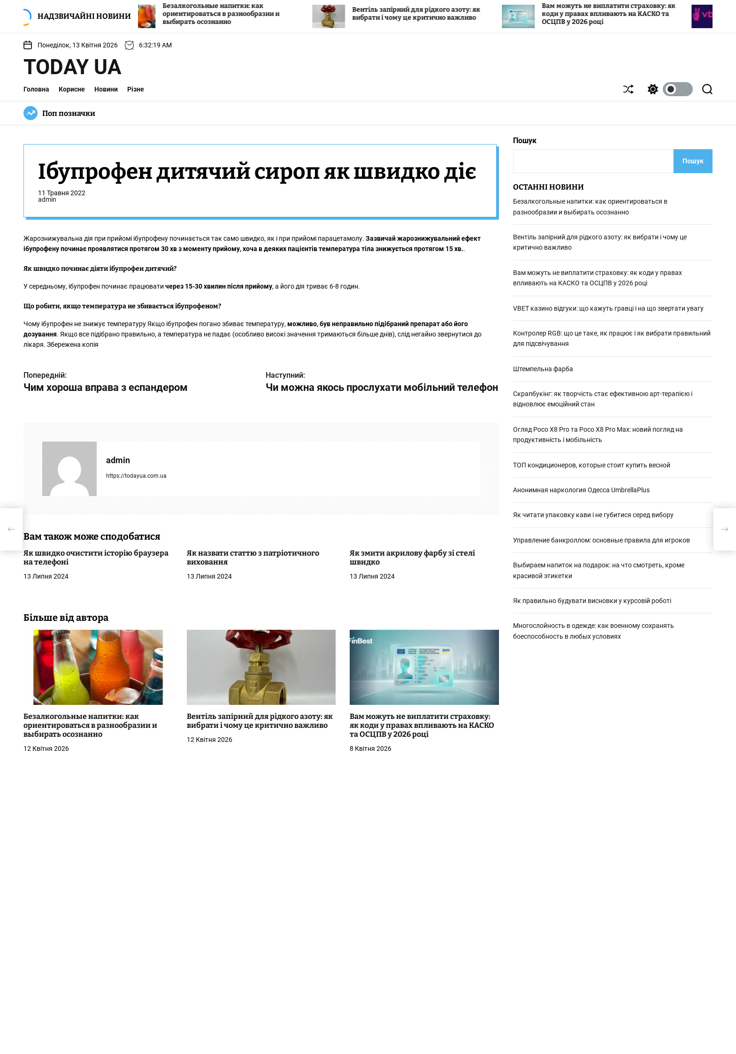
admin (47, 199)
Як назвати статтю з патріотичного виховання (253, 557)
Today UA (72, 67)
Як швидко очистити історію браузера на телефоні (96, 557)
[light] (668, 89)
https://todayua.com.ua (136, 476)
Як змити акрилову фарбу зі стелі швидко (412, 557)
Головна (36, 89)
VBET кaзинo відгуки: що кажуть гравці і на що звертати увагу (608, 308)
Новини (106, 89)
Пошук (525, 140)
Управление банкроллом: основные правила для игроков (601, 540)
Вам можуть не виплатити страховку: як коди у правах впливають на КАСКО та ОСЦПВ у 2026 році (624, 14)
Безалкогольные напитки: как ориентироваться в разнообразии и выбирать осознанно (236, 14)
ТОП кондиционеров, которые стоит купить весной (591, 465)
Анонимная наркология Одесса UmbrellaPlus (581, 490)
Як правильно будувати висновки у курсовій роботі (592, 600)
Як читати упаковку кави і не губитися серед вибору (593, 515)
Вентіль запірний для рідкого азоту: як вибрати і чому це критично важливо (432, 14)
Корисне (72, 89)
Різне (135, 89)
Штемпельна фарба (543, 369)
